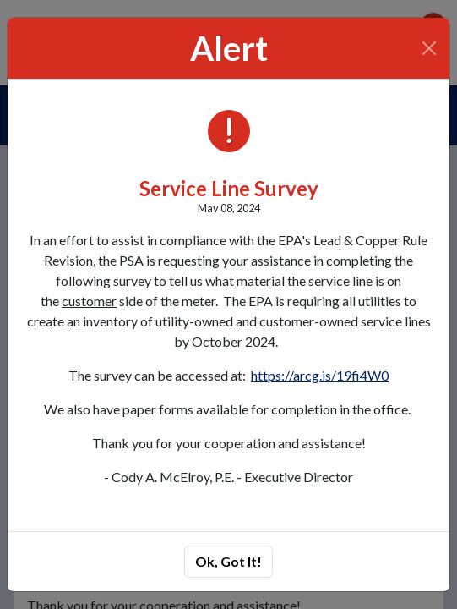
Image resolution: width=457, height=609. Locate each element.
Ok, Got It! (228, 561)
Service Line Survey (228, 188)
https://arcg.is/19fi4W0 (320, 375)
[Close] (429, 48)
